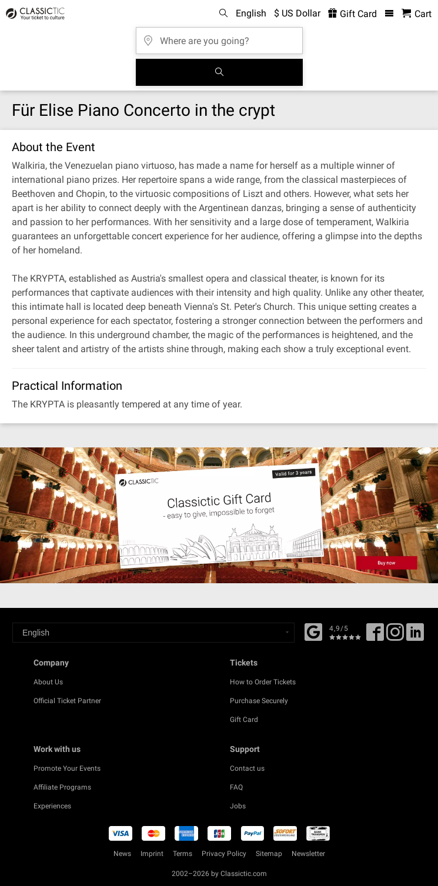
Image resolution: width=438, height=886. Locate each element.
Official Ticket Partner (67, 701)
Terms (182, 854)
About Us (48, 682)
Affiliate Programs (62, 787)
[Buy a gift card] (219, 515)
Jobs (238, 806)
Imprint (152, 854)
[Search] (219, 72)
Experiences (52, 806)
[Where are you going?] (219, 37)
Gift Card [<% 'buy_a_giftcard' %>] (352, 13)
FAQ (236, 787)
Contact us (247, 768)
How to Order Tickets (263, 682)
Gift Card (244, 720)
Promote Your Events (67, 768)
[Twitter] (395, 636)
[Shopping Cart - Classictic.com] (417, 13)
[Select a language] (153, 633)
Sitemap (269, 854)
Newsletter (308, 854)
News (122, 854)
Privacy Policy (224, 854)
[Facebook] (313, 631)
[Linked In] (415, 636)
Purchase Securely (259, 701)
